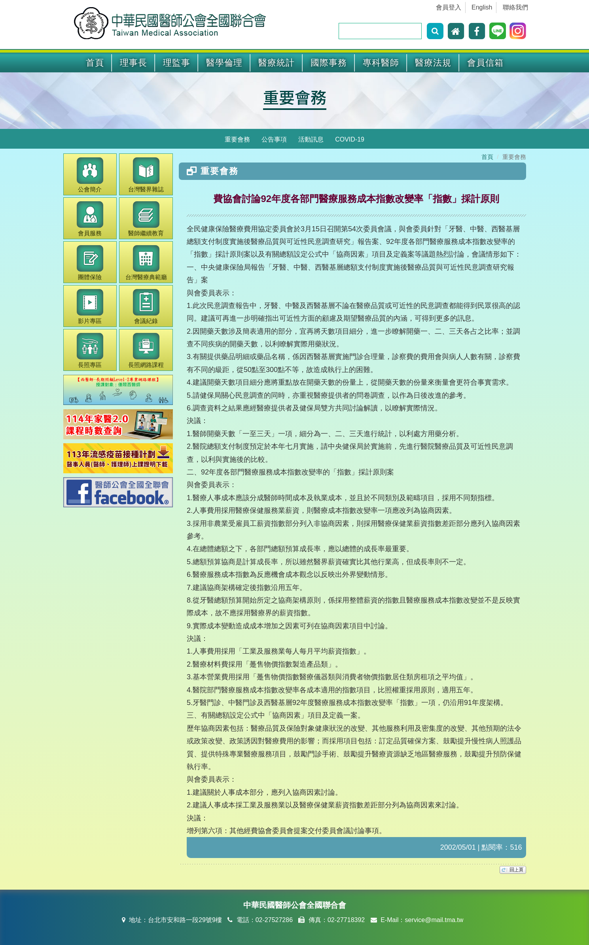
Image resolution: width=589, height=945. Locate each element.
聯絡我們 (515, 7)
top (513, 870)
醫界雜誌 (146, 175)
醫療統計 (276, 63)
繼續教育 (146, 218)
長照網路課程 (146, 350)
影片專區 (90, 306)
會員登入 (448, 7)
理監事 (176, 63)
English (482, 7)
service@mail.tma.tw (434, 920)
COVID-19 (349, 139)
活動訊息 (311, 139)
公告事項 (274, 139)
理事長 (133, 63)
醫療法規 (433, 63)
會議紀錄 (146, 306)
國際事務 (329, 63)
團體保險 (90, 262)
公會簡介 (90, 175)
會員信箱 (485, 63)
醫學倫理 (224, 63)
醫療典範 (146, 262)
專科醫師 (381, 63)
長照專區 (90, 350)
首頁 (95, 63)
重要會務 (294, 96)
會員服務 (90, 218)
